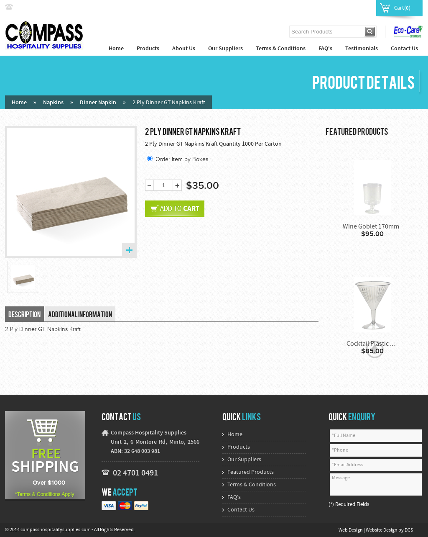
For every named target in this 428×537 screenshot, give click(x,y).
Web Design (351, 530)
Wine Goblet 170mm (371, 227)
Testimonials (361, 49)
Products (148, 49)
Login (336, 7)
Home (116, 49)
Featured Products (250, 472)
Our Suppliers (225, 49)
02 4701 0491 (135, 473)
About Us (183, 49)
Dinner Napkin (98, 103)
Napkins (53, 103)
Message (376, 484)
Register (361, 7)
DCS (409, 530)
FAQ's (325, 49)
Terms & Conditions (281, 49)
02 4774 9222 (33, 7)
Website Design (382, 530)
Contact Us (404, 49)
